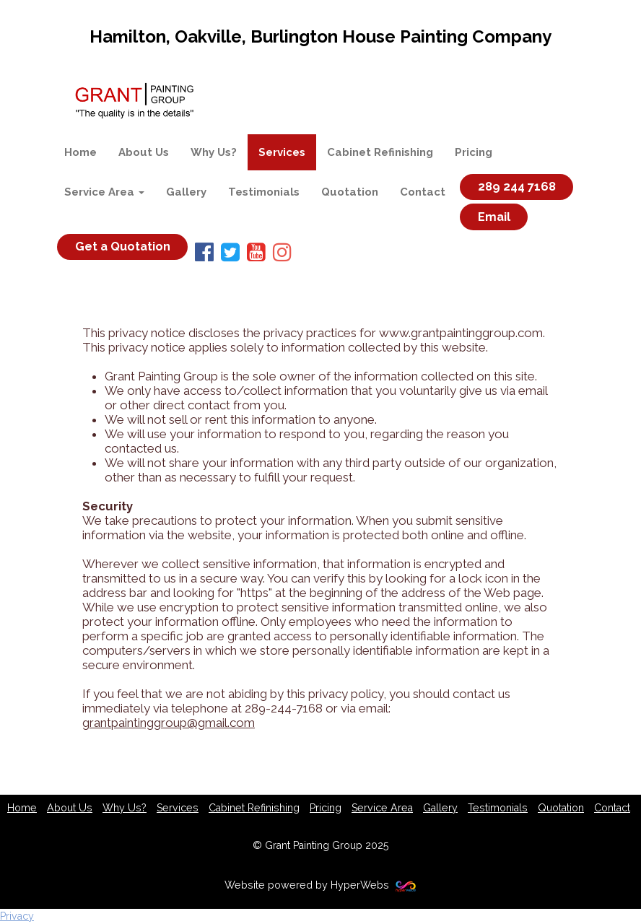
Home (80, 152)
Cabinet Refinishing (380, 152)
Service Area (382, 808)
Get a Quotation (122, 247)
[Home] (134, 100)
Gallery (186, 192)
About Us (143, 152)
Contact (422, 192)
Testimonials (264, 192)
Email (494, 217)
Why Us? (214, 152)
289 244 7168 (517, 187)
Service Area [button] (104, 192)
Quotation (349, 192)
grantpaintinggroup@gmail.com (168, 722)
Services (281, 152)
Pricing (473, 152)
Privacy (17, 916)
